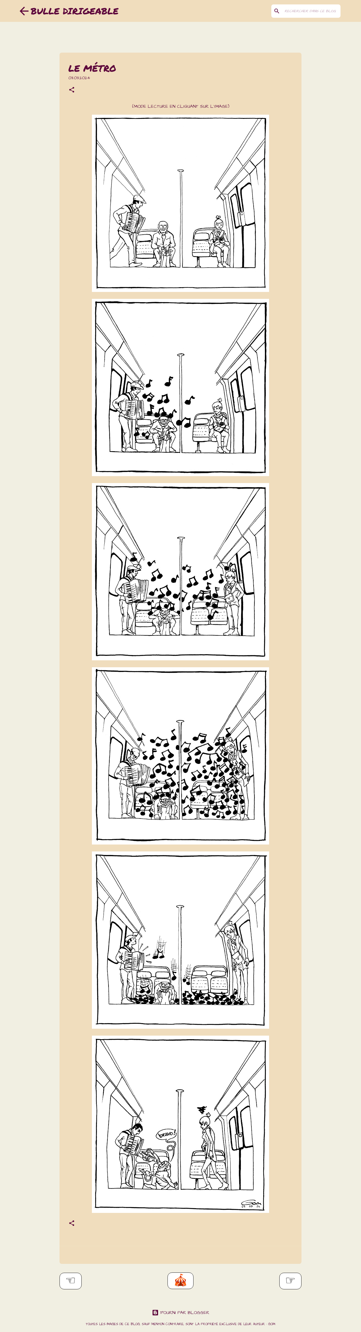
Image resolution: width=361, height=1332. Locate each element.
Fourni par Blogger (180, 1313)
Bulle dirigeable (74, 10)
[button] (71, 90)
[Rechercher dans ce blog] (311, 11)
